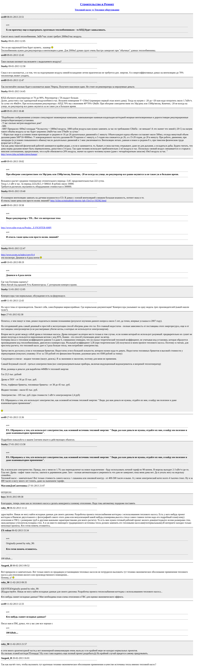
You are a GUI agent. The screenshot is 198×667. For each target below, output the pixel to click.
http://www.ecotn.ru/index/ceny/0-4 (18, 254)
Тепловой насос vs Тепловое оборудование (97, 9)
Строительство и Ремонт (97, 4)
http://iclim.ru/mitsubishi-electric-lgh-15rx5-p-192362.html (78, 200)
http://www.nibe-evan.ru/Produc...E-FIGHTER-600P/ (26, 227)
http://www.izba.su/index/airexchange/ (19, 154)
